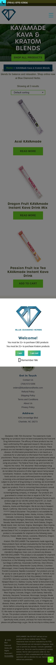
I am (20, 353)
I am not (34, 353)
